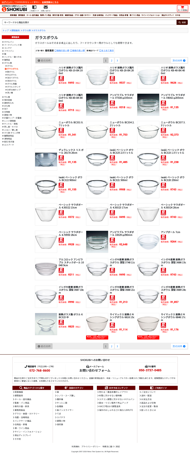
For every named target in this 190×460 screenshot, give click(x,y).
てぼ (59, 413)
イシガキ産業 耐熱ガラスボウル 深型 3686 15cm (173, 262)
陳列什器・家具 (57, 15)
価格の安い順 (63, 50)
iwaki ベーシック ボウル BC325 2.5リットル (121, 151)
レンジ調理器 (10, 120)
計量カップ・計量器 (12, 117)
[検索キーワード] (89, 22)
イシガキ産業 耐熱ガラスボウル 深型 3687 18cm (71, 289)
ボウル (10, 65)
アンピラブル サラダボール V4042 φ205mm (173, 96)
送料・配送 (146, 395)
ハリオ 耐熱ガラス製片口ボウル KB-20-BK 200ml (122, 70)
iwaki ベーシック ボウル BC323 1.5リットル (173, 151)
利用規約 (75, 446)
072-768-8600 (39, 370)
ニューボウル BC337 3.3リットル (173, 124)
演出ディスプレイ (167, 15)
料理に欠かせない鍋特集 (110, 395)
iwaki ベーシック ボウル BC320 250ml (173, 178)
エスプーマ (9, 144)
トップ (6, 30)
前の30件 (44, 60)
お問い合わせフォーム (94, 370)
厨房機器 (13, 15)
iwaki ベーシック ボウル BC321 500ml (121, 178)
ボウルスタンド (14, 86)
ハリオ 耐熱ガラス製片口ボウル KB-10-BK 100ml (71, 70)
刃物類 (7, 111)
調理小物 (8, 114)
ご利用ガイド (158, 387)
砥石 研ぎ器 (9, 141)
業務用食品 (69, 15)
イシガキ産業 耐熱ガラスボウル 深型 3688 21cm (122, 289)
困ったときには (148, 409)
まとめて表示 (107, 50)
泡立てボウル (13, 77)
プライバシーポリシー (91, 446)
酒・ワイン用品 (135, 15)
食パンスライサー (65, 409)
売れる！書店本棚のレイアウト (113, 391)
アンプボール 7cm (170, 232)
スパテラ (61, 417)
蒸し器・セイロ (11, 126)
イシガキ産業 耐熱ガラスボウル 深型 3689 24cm (173, 289)
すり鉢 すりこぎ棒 (12, 132)
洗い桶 (10, 92)
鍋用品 (7, 59)
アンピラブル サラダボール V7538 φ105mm (122, 96)
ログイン (6, 2)
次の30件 (179, 60)
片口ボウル (12, 74)
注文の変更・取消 (149, 406)
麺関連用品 (9, 135)
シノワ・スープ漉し (66, 395)
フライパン (9, 50)
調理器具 (21, 15)
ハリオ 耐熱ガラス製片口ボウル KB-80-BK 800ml (71, 97)
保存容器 (8, 99)
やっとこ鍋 (62, 402)
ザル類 (7, 96)
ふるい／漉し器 (11, 129)
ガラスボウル (39, 30)
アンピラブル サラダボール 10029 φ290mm (122, 233)
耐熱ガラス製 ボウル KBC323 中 (71, 316)
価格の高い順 (78, 50)
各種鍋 (60, 406)
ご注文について (148, 391)
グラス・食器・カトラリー (83, 15)
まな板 (7, 105)
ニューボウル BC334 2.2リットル (122, 124)
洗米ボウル (12, 80)
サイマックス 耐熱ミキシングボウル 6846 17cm (173, 317)
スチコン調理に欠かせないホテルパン (116, 399)
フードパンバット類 (13, 44)
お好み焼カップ (14, 89)
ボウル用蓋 (12, 83)
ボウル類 (26, 30)
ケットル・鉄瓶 (11, 123)
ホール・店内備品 (33, 15)
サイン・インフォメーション (150, 15)
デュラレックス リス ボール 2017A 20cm (71, 151)
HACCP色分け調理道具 (109, 406)
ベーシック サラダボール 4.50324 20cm (173, 206)
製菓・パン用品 (45, 15)
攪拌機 (60, 399)
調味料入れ (9, 102)
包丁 (6, 108)
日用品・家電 (123, 15)
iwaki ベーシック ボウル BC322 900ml (70, 178)
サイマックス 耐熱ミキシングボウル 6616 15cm (122, 317)
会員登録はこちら (50, 2)
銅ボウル (11, 71)
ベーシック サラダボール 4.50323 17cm (122, 206)
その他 (177, 15)
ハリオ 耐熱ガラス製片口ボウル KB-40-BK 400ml (173, 70)
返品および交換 (148, 402)
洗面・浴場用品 (98, 15)
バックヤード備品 (111, 15)
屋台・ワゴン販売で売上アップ (113, 402)
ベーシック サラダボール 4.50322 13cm (71, 206)
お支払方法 (146, 399)
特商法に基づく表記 (111, 446)
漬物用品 (8, 138)
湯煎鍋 (60, 424)
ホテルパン (9, 41)
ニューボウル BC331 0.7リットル (71, 124)
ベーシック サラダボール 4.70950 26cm (71, 233)
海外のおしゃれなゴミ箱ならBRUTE (116, 409)
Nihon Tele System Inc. (95, 451)
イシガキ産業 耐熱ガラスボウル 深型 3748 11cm (122, 262)
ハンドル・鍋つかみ (12, 56)
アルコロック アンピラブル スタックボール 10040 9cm (71, 262)
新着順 (50, 50)
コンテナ (8, 47)
